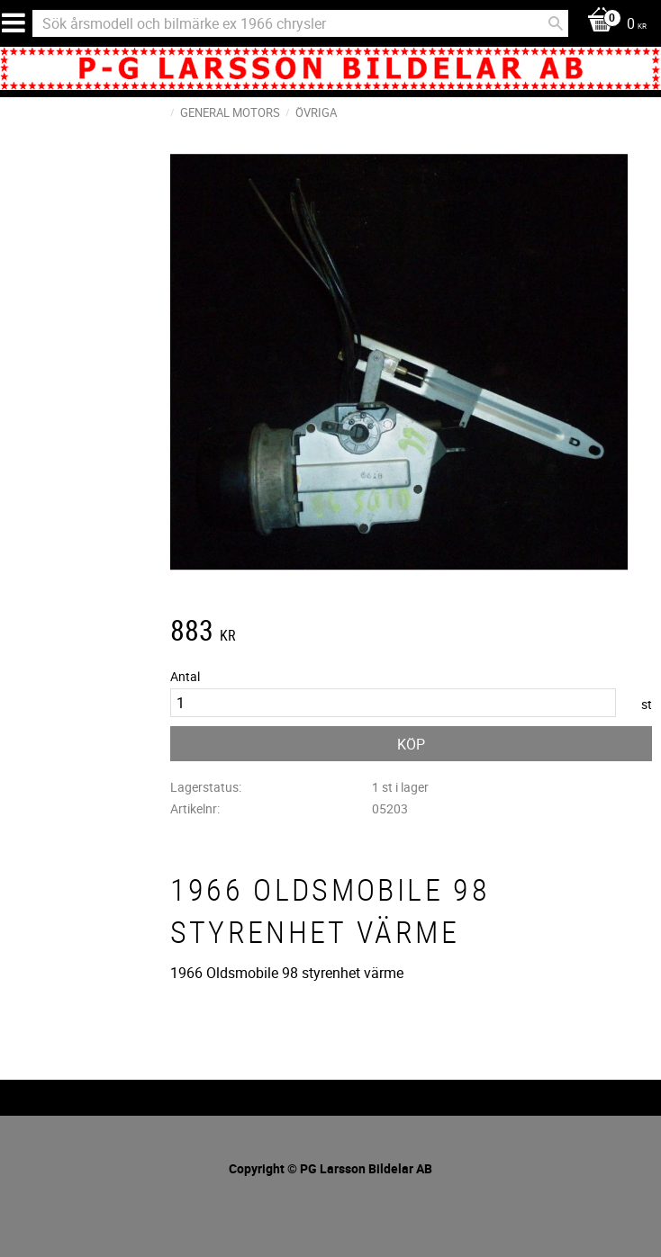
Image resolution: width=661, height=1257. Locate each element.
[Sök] (555, 23)
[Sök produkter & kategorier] (300, 23)
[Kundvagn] (612, 24)
